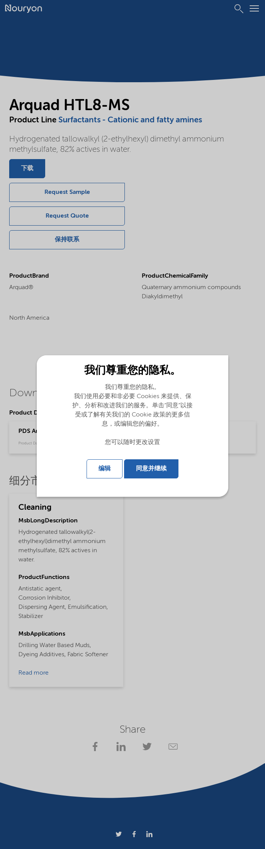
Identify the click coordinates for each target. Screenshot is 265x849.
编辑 (104, 469)
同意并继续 (151, 469)
